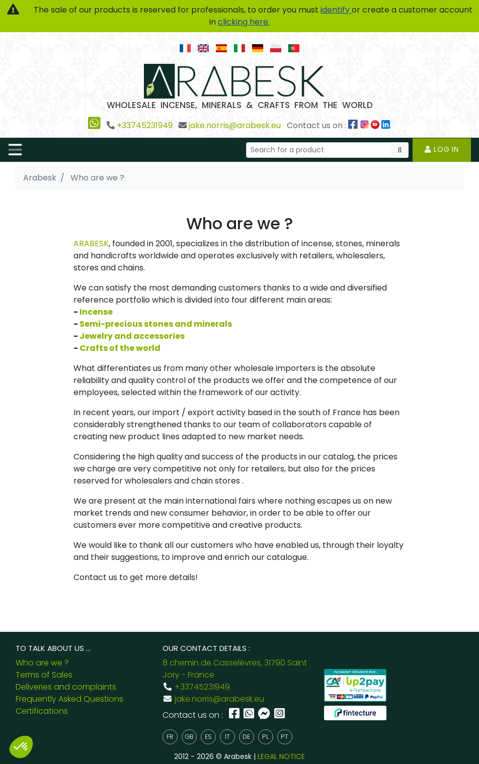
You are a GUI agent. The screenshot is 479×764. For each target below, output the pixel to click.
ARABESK (91, 243)
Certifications (42, 711)
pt (284, 736)
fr (170, 736)
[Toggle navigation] (15, 150)
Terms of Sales (44, 675)
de (246, 736)
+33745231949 (145, 125)
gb (189, 736)
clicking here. (244, 22)
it (227, 736)
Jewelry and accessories (132, 336)
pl (265, 736)
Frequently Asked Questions (69, 699)
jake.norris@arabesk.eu (235, 125)
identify (336, 10)
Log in (442, 149)
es (208, 736)
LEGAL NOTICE (281, 756)
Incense (96, 312)
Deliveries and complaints (66, 687)
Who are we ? (42, 662)
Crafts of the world (120, 348)
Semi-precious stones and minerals (155, 324)
